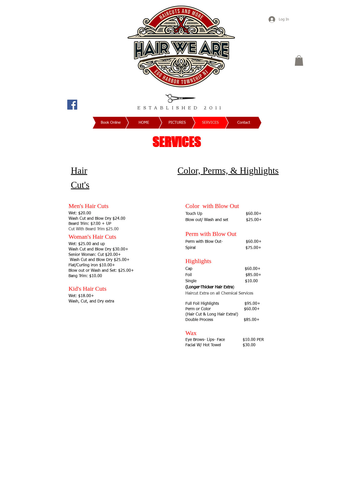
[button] (299, 60)
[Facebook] (72, 105)
